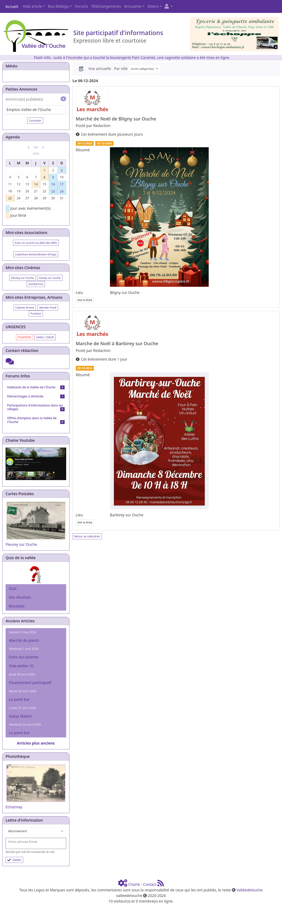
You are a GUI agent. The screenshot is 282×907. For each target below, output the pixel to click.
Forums (81, 6)
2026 (36, 153)
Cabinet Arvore (24, 307)
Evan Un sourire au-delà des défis (36, 243)
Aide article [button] (32, 6)
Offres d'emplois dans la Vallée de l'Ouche (32, 420)
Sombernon (35, 284)
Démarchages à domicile (25, 396)
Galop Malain (20, 716)
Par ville (121, 68)
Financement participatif (30, 682)
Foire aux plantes (24, 657)
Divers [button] (153, 6)
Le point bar (19, 699)
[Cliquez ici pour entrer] (10, 362)
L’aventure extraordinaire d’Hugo (36, 254)
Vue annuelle (100, 68)
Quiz (13, 588)
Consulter (35, 120)
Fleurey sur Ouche (22, 278)
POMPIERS (24, 337)
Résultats (17, 606)
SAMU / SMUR (45, 337)
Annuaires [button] (133, 6)
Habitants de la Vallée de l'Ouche (31, 387)
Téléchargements (106, 6)
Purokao (35, 313)
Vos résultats (20, 597)
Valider (14, 860)
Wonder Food (47, 307)
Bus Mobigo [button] (58, 6)
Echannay (14, 806)
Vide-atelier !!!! (21, 665)
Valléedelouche (249, 890)
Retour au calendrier (87, 536)
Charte (134, 884)
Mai (36, 147)
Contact (149, 884)
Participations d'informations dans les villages (35, 407)
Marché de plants (24, 640)
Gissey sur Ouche (50, 278)
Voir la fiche (85, 300)
